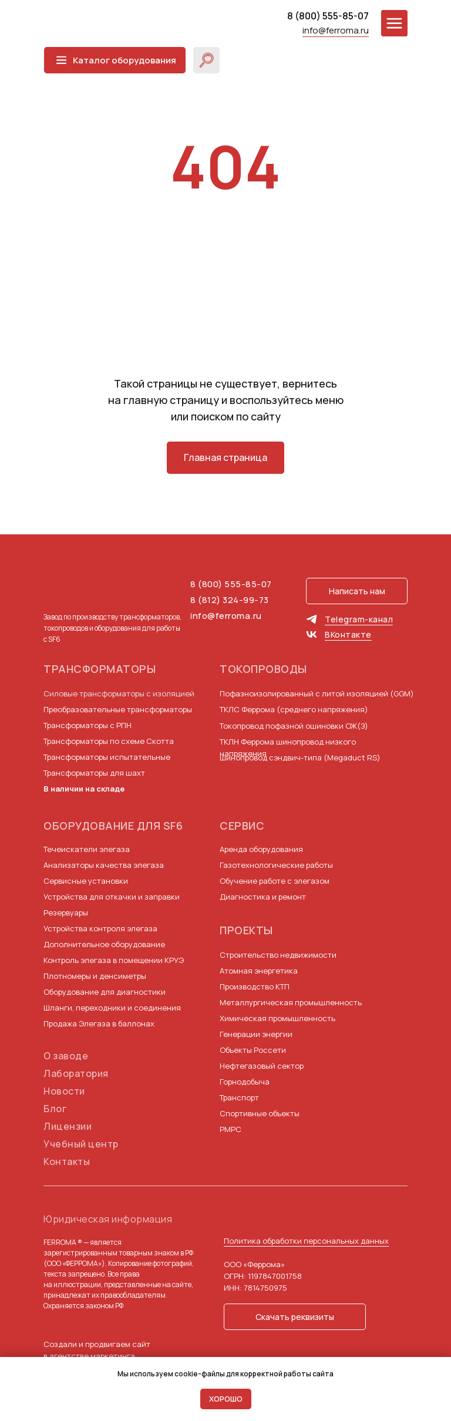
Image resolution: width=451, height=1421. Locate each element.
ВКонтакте (348, 634)
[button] (357, 591)
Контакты (66, 1161)
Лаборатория (76, 1073)
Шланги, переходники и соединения (112, 1007)
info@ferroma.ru (335, 30)
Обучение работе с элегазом (274, 881)
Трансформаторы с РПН (87, 725)
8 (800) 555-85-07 (328, 15)
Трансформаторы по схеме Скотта (108, 741)
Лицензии (67, 1126)
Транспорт (239, 1097)
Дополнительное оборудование (104, 944)
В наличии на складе (83, 788)
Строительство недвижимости (278, 954)
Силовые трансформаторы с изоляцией (118, 693)
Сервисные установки (85, 881)
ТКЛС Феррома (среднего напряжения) (294, 709)
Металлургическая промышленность (291, 1002)
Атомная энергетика (259, 970)
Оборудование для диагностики (104, 991)
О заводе (65, 1055)
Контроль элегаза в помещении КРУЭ (113, 960)
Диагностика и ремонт (263, 896)
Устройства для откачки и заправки (111, 896)
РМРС (230, 1129)
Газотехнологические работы (276, 865)
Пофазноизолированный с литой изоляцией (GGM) (317, 693)
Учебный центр (81, 1143)
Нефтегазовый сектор (262, 1065)
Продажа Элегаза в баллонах (98, 1023)
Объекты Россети (253, 1050)
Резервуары (65, 912)
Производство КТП (255, 986)
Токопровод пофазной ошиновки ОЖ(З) (294, 725)
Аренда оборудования (261, 849)
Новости (64, 1091)
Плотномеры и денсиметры (94, 976)
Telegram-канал (359, 619)
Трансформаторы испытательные (106, 757)
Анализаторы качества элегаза (103, 865)
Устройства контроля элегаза (100, 928)
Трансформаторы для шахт (94, 772)
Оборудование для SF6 (113, 826)
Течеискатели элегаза (86, 849)
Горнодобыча (245, 1081)
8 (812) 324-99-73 (229, 600)
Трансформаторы (99, 669)
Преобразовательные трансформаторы (117, 709)
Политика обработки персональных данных (306, 1240)
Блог (54, 1108)
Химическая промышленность (277, 1018)
